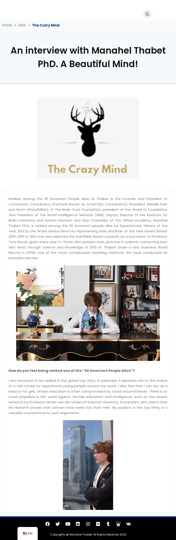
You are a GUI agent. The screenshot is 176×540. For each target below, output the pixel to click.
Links (22, 25)
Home (7, 25)
